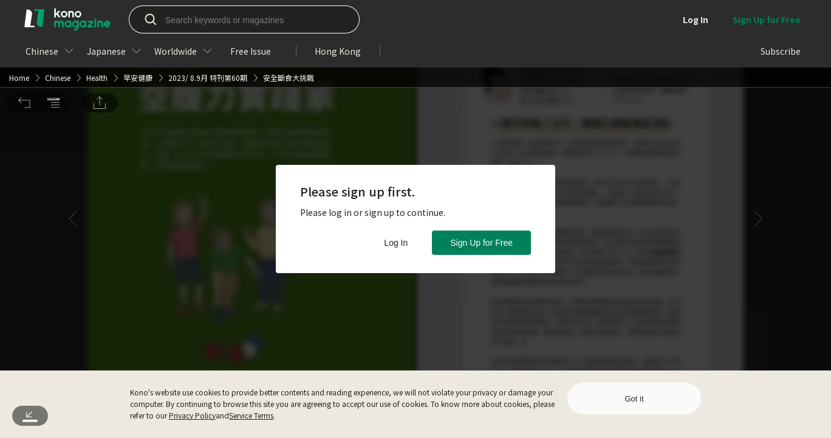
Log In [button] (396, 243)
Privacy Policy (192, 415)
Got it (633, 398)
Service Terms (251, 415)
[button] (24, 20)
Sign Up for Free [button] (481, 243)
